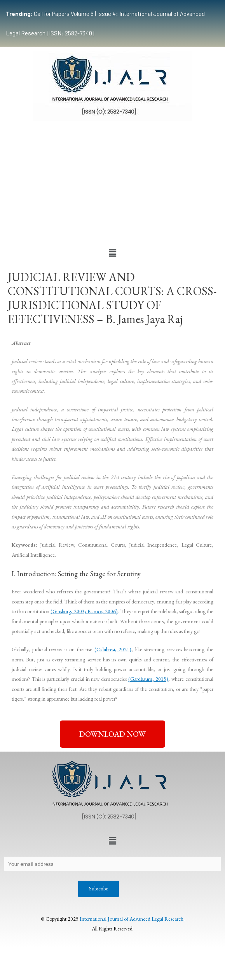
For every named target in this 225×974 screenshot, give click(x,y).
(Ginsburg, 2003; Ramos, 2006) (84, 611)
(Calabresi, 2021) (113, 649)
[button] (112, 253)
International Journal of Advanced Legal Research (131, 918)
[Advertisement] (112, 183)
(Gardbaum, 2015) (148, 678)
